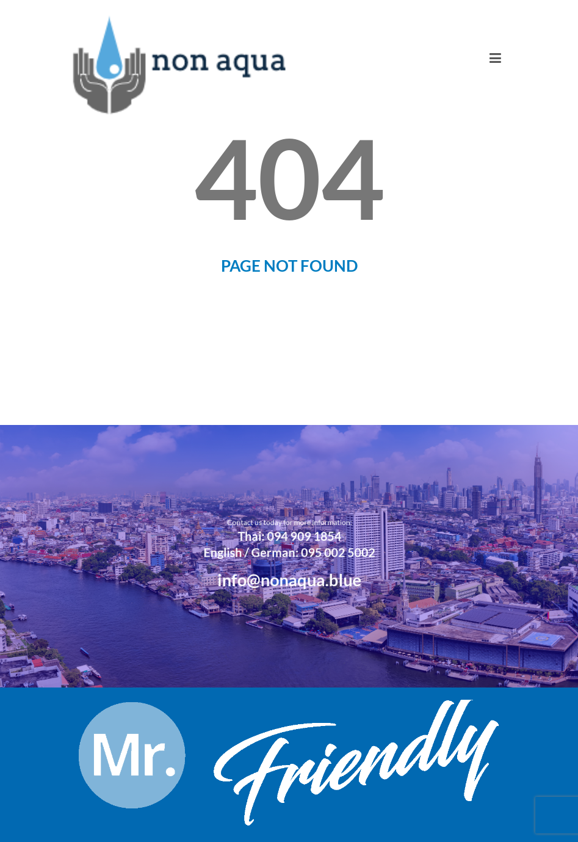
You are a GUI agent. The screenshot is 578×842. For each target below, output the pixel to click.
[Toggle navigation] (495, 58)
